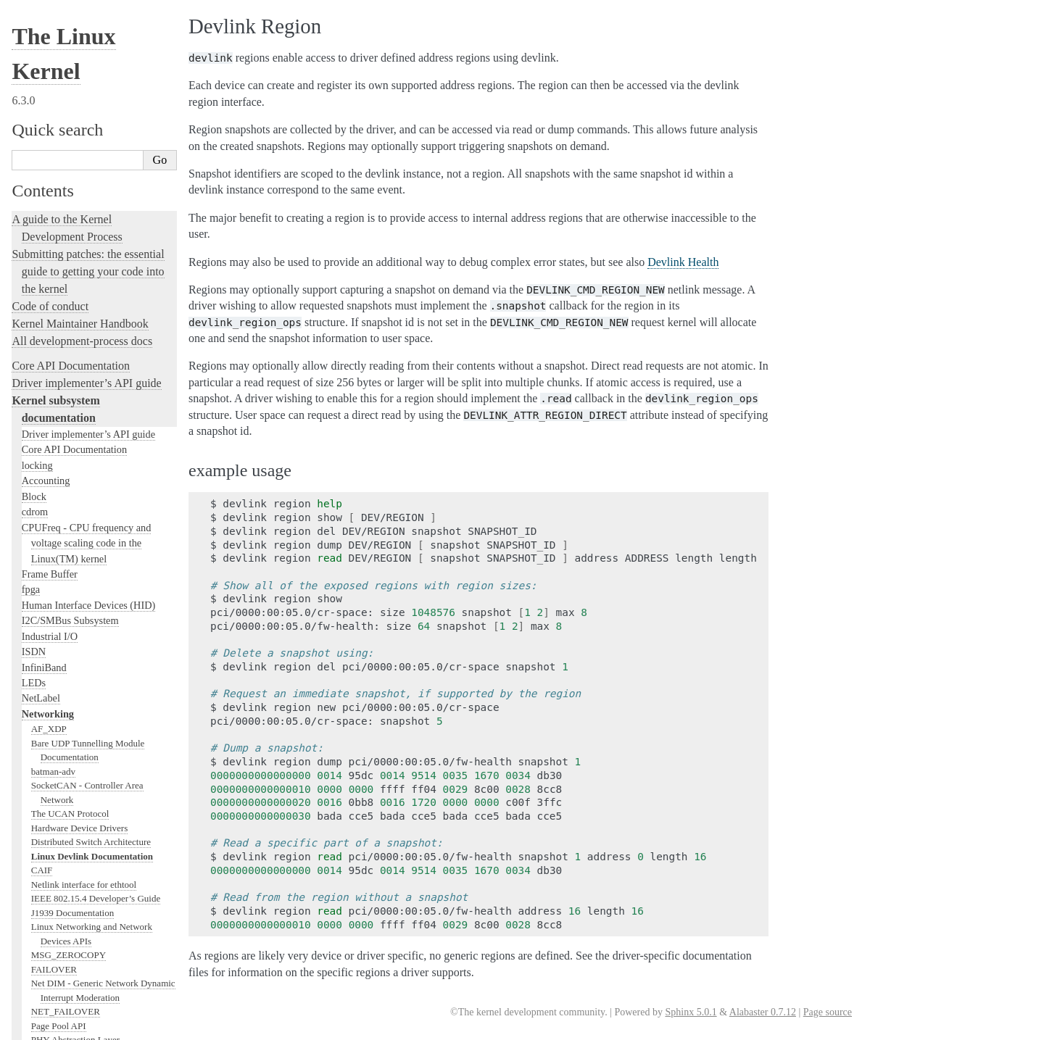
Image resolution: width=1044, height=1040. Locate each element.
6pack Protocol (59, 402)
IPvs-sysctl (51, 869)
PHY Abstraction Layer (75, 204)
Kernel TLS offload (68, 346)
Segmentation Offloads (74, 289)
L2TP (42, 897)
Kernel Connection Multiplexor (90, 883)
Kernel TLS (53, 332)
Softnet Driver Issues (71, 572)
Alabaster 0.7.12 (762, 1012)
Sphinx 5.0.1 (690, 1012)
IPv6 (40, 841)
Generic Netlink (61, 671)
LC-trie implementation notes (87, 615)
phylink (45, 219)
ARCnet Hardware (66, 417)
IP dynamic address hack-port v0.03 (99, 798)
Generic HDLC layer (70, 657)
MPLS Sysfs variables (73, 982)
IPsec (41, 812)
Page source (827, 1012)
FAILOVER (54, 134)
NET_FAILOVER (65, 176)
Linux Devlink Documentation (92, 21)
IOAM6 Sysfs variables (75, 756)
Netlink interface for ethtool (83, 49)
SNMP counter (59, 261)
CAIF (42, 35)
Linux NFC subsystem (73, 360)
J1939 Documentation (72, 77)
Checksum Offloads (68, 275)
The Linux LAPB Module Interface (98, 911)
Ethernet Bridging (65, 247)
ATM (41, 445)
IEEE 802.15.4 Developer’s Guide (95, 63)
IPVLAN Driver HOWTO (80, 854)
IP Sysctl (48, 826)
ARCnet (46, 430)
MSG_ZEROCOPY (68, 120)
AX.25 (44, 459)
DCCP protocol (60, 530)
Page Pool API (58, 191)
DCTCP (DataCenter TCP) (81, 543)
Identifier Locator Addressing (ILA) (99, 741)
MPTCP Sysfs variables (76, 996)
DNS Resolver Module (74, 558)
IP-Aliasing (53, 233)
